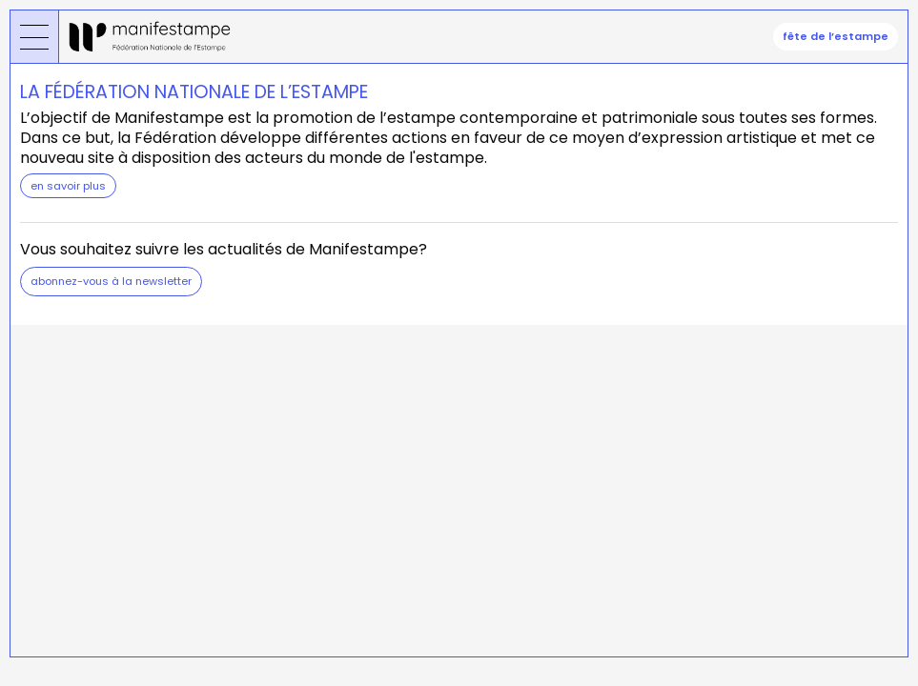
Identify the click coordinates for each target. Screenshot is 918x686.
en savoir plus (68, 185)
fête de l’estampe (835, 36)
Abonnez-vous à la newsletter (111, 281)
